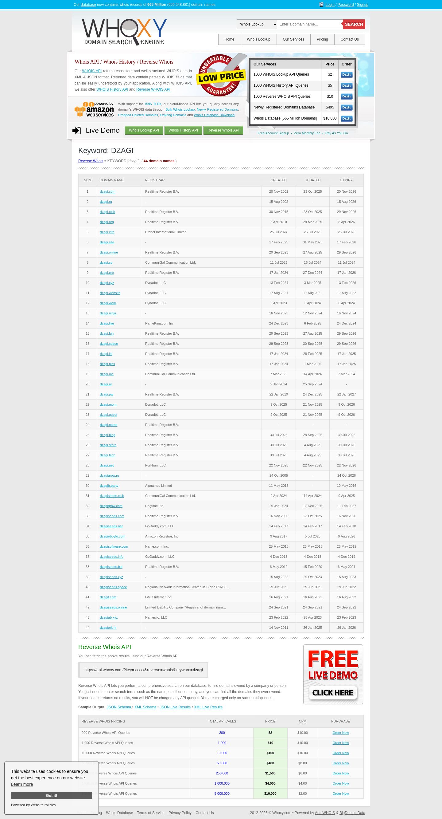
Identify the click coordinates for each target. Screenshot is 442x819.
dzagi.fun (107, 333)
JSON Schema (119, 707)
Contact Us (350, 39)
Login (330, 4)
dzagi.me (107, 374)
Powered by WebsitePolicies (33, 804)
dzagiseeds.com (112, 516)
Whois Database (119, 813)
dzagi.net (107, 465)
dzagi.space (109, 343)
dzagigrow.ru (109, 475)
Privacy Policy (180, 813)
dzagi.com (107, 191)
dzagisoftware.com (114, 546)
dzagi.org (107, 222)
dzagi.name (109, 425)
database (88, 4)
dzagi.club (107, 212)
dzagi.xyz (107, 283)
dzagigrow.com (111, 506)
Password (346, 4)
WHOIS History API (112, 89)
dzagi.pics (107, 364)
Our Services (293, 39)
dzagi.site (107, 242)
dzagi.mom (108, 404)
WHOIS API (92, 71)
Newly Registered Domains (217, 109)
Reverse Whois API (223, 130)
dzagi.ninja (108, 313)
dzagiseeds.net (111, 526)
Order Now (341, 732)
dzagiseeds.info (111, 556)
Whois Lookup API (144, 130)
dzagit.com (108, 597)
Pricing (322, 39)
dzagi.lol (106, 354)
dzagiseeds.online (113, 607)
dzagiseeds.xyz (111, 577)
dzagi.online (109, 252)
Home (230, 39)
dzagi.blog (107, 435)
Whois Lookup (258, 39)
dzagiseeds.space (113, 587)
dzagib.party (109, 485)
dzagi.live (107, 323)
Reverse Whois (90, 161)
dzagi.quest (108, 414)
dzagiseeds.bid (111, 567)
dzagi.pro (107, 272)
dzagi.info (107, 232)
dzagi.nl (106, 384)
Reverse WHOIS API (153, 89)
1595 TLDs (152, 104)
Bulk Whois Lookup (180, 109)
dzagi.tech (107, 455)
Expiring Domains (173, 115)
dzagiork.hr (108, 627)
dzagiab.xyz (109, 617)
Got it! (51, 795)
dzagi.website (110, 293)
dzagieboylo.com (113, 536)
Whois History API (183, 130)
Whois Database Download (214, 115)
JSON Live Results (175, 707)
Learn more (22, 784)
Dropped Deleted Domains (138, 115)
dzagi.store (108, 445)
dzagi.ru (106, 201)
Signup (362, 4)
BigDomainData (352, 813)
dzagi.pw (106, 394)
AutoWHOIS (325, 813)
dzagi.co (106, 262)
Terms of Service (151, 813)
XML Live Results (208, 707)
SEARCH (354, 24)
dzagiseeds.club (112, 496)
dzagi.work (108, 303)
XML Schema (145, 707)
